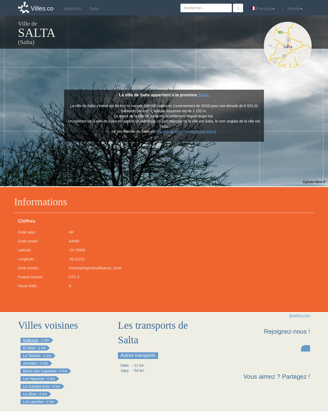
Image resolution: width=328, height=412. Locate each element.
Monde (292, 8)
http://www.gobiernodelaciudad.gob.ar (186, 131)
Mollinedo (30, 340)
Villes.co (42, 8)
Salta (203, 95)
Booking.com (299, 315)
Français (262, 8)
